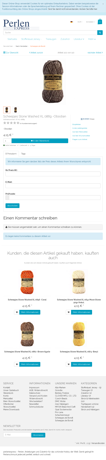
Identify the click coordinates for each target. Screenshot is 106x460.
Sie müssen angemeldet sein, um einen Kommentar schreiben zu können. (45, 227)
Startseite (12, 39)
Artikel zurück (37, 53)
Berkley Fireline (62, 393)
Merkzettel (8, 398)
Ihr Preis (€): (11, 170)
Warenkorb (8, 393)
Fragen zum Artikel (79, 139)
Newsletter (34, 404)
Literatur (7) (86, 396)
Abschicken (12, 206)
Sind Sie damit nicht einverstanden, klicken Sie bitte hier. (72, 9)
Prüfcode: (10, 194)
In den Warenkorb (40, 141)
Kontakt (6, 387)
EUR (80, 22)
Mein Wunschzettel (11, 401)
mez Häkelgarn (62, 404)
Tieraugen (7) (87, 390)
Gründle (58, 390)
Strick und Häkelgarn (90, 409)
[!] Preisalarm (11, 154)
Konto (6, 396)
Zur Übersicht (12, 53)
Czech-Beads (61, 398)
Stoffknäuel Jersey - (31, 39)
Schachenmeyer (62, 415)
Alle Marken (60, 387)
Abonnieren (38, 435)
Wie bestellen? (36, 401)
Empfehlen (76, 124)
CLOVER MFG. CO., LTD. (66, 396)
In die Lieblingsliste (79, 128)
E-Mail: (9, 182)
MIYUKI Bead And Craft (65, 407)
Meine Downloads (11, 409)
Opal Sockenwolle (63, 409)
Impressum (34, 387)
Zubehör (65, 39)
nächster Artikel (95, 53)
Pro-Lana (59, 412)
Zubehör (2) (86, 393)
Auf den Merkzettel (79, 132)
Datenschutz (34, 393)
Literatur (79, 39)
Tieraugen (51, 39)
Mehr (92, 39)
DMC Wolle (60, 401)
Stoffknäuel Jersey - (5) (91, 387)
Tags (23, 154)
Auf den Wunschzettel (81, 136)
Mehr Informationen (30, 312)
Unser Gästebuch (11, 390)
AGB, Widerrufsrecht (38, 390)
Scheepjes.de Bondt (64, 418)
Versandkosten (98, 443)
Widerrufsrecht (36, 398)
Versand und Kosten (38, 396)
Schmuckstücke (36, 407)
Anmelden (90, 22)
